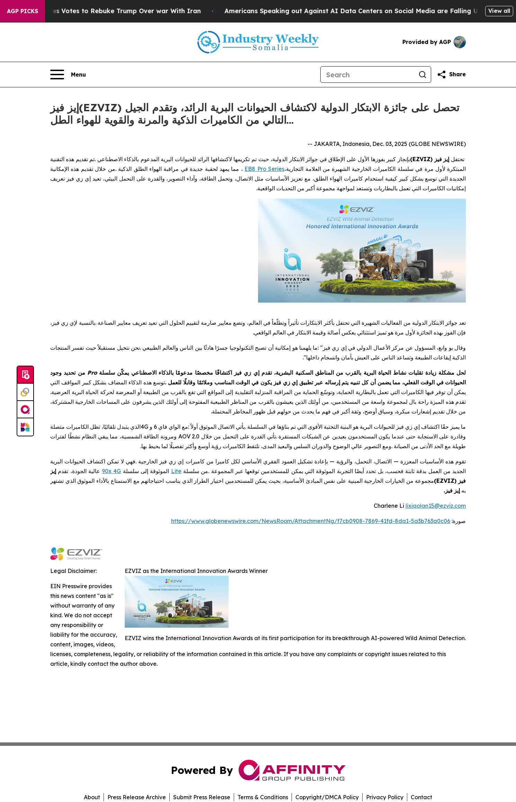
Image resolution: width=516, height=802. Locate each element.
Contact (421, 797)
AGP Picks (22, 11)
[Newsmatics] (25, 427)
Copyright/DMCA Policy (327, 797)
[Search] (367, 74)
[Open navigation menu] (68, 74)
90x (107, 471)
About (92, 797)
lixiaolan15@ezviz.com (436, 505)
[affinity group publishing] (25, 409)
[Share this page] (451, 74)
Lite (176, 471)
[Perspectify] (25, 392)
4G (116, 471)
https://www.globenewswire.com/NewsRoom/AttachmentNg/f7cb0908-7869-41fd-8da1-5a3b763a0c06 (310, 520)
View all (499, 10)
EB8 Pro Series (264, 168)
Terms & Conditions (263, 797)
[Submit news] (25, 375)
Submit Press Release (201, 797)
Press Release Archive (136, 797)
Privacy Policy (384, 797)
